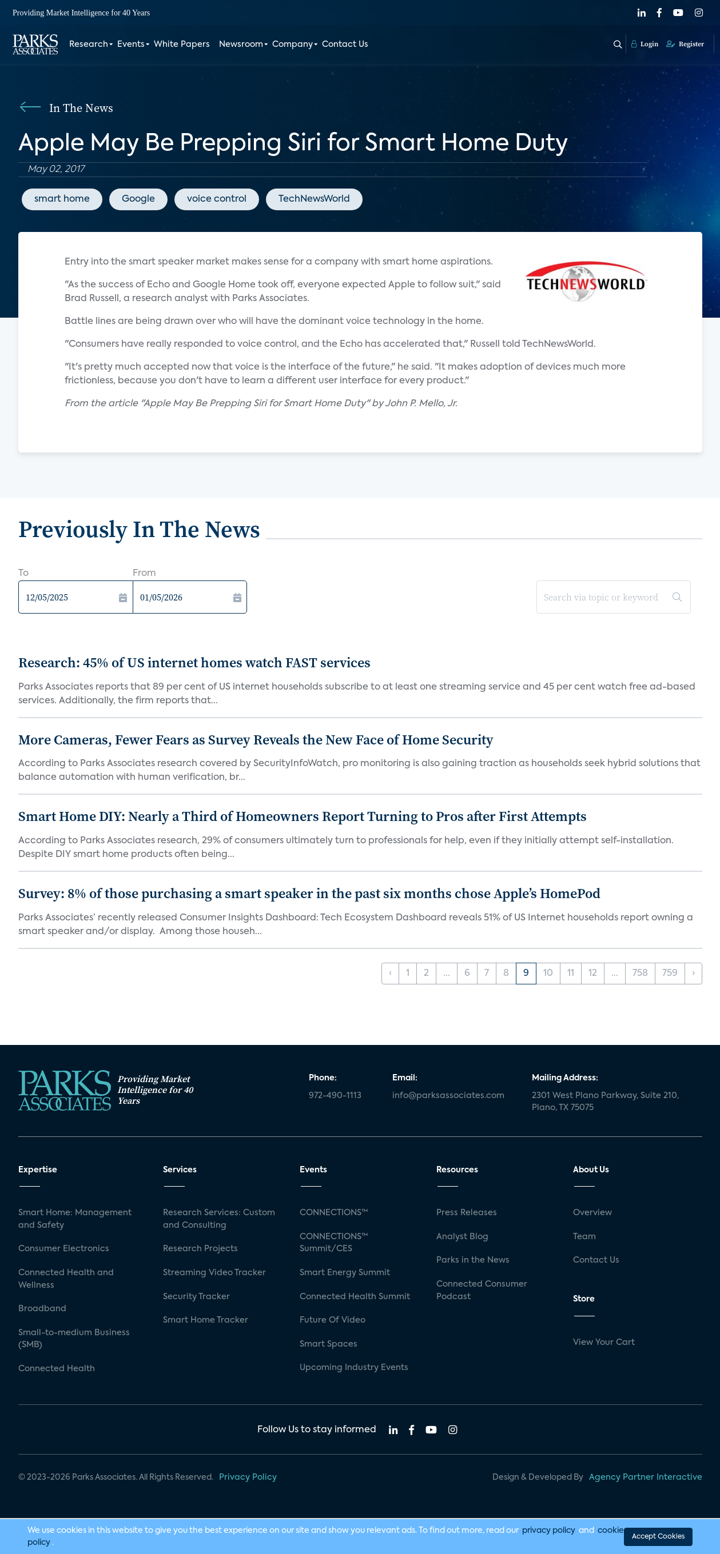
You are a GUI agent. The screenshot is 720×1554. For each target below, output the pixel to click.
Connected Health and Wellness (66, 1279)
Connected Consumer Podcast (481, 1290)
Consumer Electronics (63, 1249)
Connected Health (56, 1369)
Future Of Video (332, 1320)
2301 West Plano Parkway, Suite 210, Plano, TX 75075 (605, 1102)
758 (640, 973)
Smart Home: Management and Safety (75, 1219)
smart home (62, 199)
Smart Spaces (328, 1344)
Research (88, 45)
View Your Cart (604, 1343)
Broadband (42, 1309)
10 (548, 973)
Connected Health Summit (355, 1297)
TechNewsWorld (314, 199)
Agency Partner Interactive (645, 1477)
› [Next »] (693, 973)
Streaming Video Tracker (214, 1273)
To (23, 573)
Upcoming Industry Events (354, 1368)
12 (592, 973)
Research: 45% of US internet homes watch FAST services (194, 662)
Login (644, 44)
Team (584, 1237)
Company (292, 45)
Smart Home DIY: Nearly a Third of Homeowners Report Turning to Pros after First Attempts (302, 816)
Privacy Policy (248, 1477)
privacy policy (548, 1530)
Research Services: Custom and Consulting (219, 1219)
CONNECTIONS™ (334, 1213)
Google (138, 199)
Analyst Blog (462, 1237)
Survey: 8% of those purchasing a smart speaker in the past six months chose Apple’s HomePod (309, 893)
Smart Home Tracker (205, 1320)
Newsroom (241, 45)
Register (685, 44)
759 (670, 973)
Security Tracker (196, 1297)
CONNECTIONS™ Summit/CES (334, 1243)
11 (570, 973)
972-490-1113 (335, 1096)
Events (131, 45)
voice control (216, 199)
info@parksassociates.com (448, 1096)
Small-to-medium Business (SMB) (74, 1339)
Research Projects (200, 1249)
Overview (592, 1213)
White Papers (182, 45)
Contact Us (345, 45)
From (144, 573)
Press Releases (466, 1213)
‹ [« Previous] (390, 973)
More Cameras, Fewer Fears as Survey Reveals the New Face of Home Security (256, 739)
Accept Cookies (658, 1536)
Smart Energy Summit (345, 1273)
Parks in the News (473, 1260)
